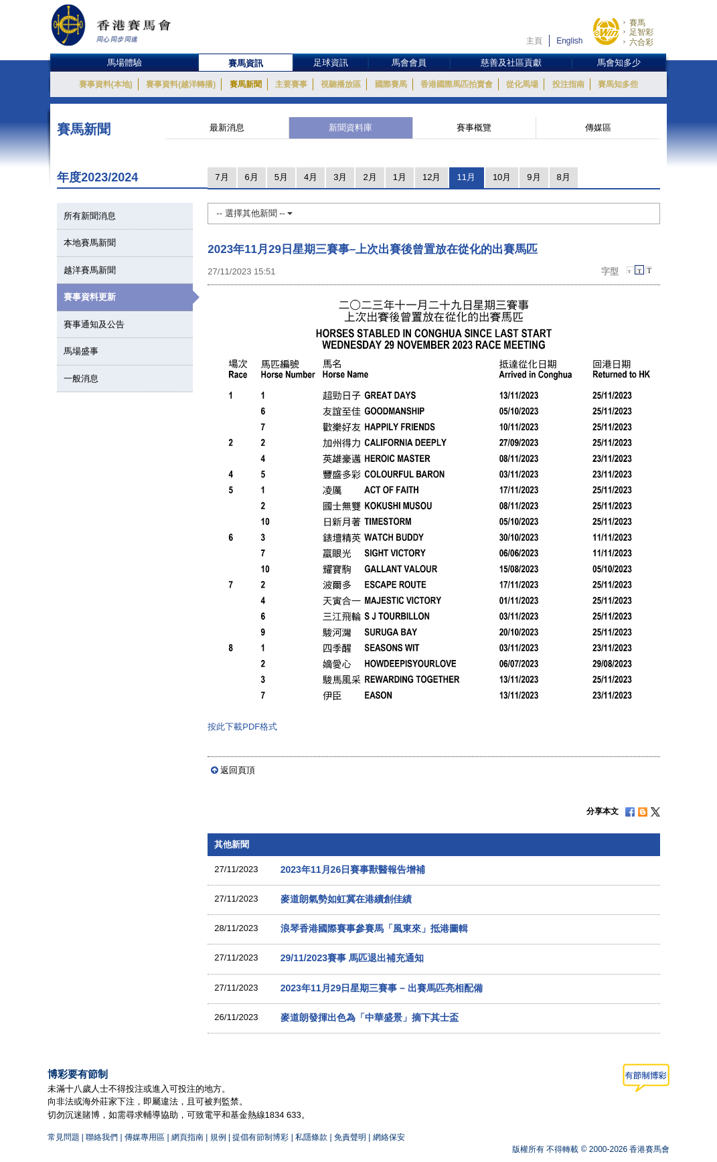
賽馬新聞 (246, 84)
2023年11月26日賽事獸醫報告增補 (353, 869)
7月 (221, 177)
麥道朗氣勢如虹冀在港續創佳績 (346, 899)
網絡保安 (389, 1137)
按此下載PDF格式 (242, 727)
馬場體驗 (124, 63)
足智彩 (641, 32)
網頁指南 (187, 1137)
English (569, 41)
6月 (251, 177)
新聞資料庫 (350, 127)
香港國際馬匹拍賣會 (456, 84)
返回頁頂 (237, 770)
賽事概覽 (474, 127)
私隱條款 (311, 1137)
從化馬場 (522, 84)
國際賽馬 (391, 84)
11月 (466, 177)
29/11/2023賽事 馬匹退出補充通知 (352, 957)
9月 (533, 177)
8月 (563, 177)
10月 (502, 177)
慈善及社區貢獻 (511, 63)
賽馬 (637, 22)
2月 (369, 177)
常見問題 (64, 1137)
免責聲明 (350, 1137)
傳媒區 (598, 127)
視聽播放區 (341, 84)
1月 (399, 177)
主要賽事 (291, 84)
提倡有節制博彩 (260, 1137)
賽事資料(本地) (106, 84)
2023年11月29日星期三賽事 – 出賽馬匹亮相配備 (382, 988)
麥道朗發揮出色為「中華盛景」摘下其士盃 (370, 1017)
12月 (431, 177)
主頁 (534, 41)
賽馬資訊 (245, 63)
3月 (340, 177)
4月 (310, 177)
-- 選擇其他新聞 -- (254, 213)
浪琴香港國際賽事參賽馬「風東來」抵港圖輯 (374, 928)
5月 (281, 177)
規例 (219, 1137)
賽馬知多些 (618, 84)
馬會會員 (409, 63)
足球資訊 (330, 63)
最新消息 (227, 127)
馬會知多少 (619, 63)
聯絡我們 (102, 1137)
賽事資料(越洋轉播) (181, 84)
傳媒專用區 (145, 1137)
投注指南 (568, 84)
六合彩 (641, 42)
